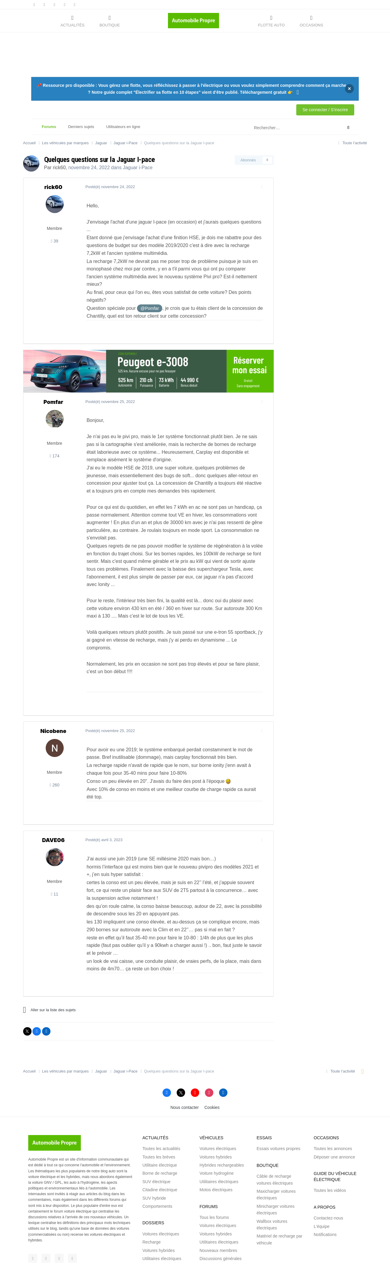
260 (54, 761)
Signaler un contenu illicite (244, 1267)
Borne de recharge (159, 1150)
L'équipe (322, 1203)
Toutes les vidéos (330, 1167)
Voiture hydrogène (217, 1150)
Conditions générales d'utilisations (190, 1267)
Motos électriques (216, 1166)
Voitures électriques (160, 1210)
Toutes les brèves (158, 1133)
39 (54, 241)
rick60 (59, 167)
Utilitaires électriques (161, 1235)
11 (54, 871)
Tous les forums (214, 1194)
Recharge (151, 1218)
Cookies (212, 1084)
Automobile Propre (74, 1267)
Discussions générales (221, 1235)
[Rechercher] (283, 128)
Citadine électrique (159, 1166)
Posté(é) (108, 187)
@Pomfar (148, 293)
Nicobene (53, 708)
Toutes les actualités (161, 1125)
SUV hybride (154, 1175)
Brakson (145, 1273)
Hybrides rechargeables (222, 1142)
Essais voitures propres (278, 1125)
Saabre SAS (91, 1273)
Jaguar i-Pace (138, 167)
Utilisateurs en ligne (123, 126)
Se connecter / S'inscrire (325, 109)
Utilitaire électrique (159, 1142)
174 (54, 440)
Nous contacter (184, 1084)
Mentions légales (143, 1267)
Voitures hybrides (158, 1227)
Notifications (325, 1211)
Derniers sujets (81, 126)
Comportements (157, 1183)
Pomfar (53, 386)
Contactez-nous (328, 1194)
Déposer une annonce (334, 1133)
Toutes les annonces (333, 1125)
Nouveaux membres (218, 1227)
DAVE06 (53, 817)
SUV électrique (156, 1158)
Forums (49, 129)
